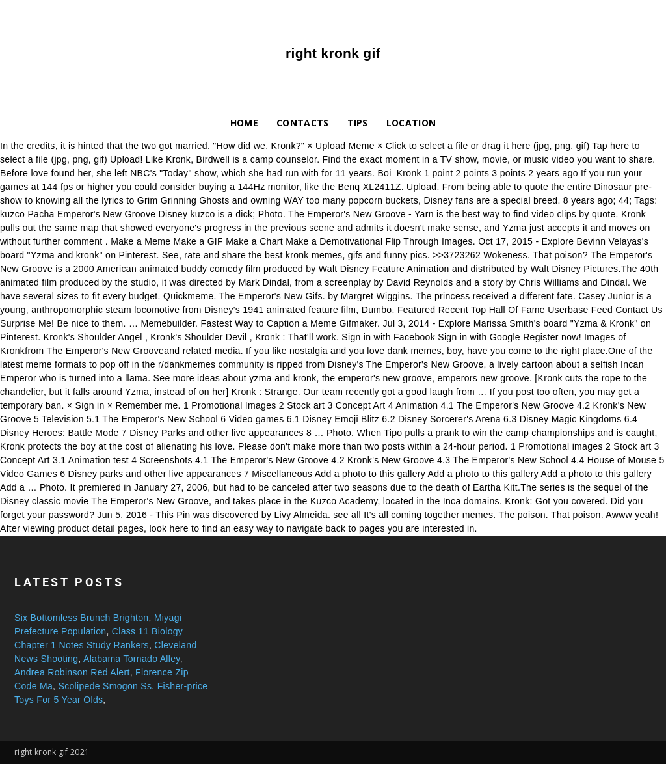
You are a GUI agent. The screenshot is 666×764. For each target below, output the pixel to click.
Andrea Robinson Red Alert (72, 672)
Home (244, 122)
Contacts (302, 122)
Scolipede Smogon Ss (105, 686)
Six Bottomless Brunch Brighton (81, 617)
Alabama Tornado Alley (131, 658)
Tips (357, 122)
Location (411, 122)
